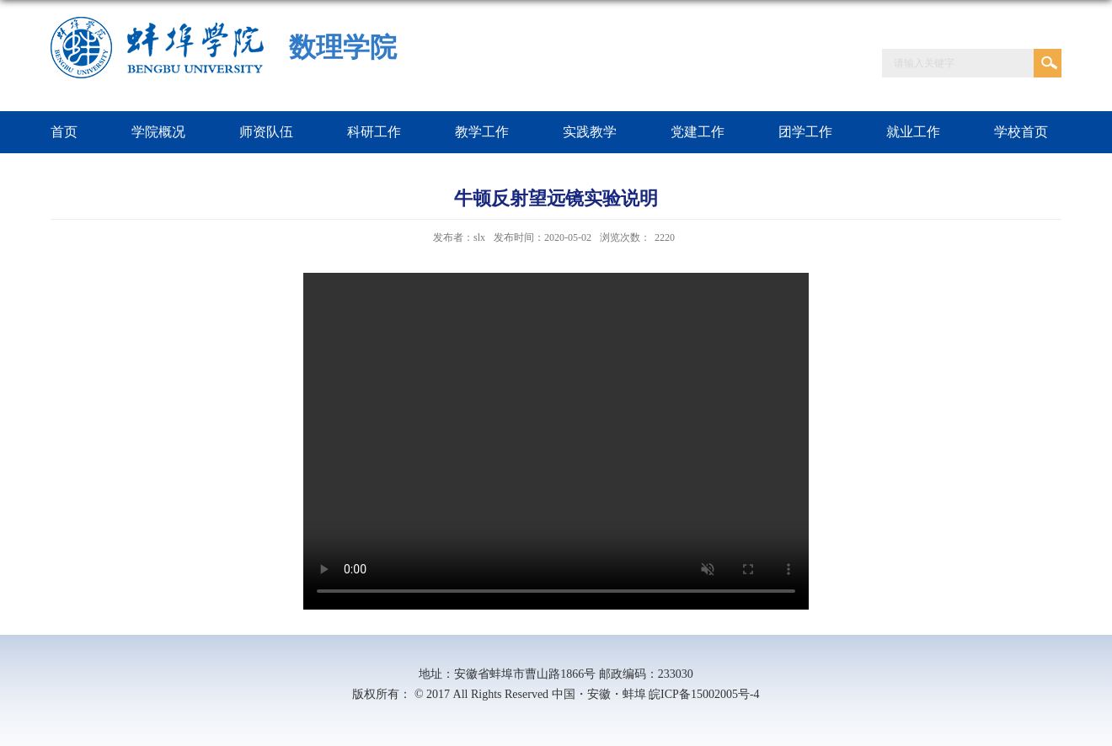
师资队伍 (266, 132)
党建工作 (697, 132)
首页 (64, 132)
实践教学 (590, 132)
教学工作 (482, 132)
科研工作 (374, 132)
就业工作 (913, 132)
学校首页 (1021, 132)
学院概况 (158, 132)
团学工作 (805, 132)
